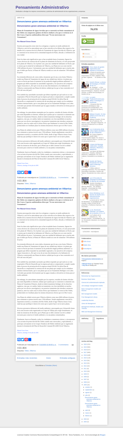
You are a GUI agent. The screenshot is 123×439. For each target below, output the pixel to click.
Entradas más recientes (27, 358)
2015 (85, 358)
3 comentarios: (63, 177)
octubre (87, 387)
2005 (85, 385)
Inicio (48, 358)
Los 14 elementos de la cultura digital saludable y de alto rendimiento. (97, 130)
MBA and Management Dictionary (92, 311)
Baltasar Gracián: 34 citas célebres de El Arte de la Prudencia (97, 115)
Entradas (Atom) (51, 365)
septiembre (89, 390)
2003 (85, 422)
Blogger (102, 435)
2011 (85, 368)
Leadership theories (88, 300)
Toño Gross (87, 241)
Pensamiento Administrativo (42, 7)
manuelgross (87, 248)
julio (86, 395)
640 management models (89, 294)
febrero (87, 415)
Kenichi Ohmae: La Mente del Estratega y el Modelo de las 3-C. (98, 83)
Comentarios (87, 57)
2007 (85, 379)
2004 (85, 419)
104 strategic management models (92, 286)
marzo (87, 413)
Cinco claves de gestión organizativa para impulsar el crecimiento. (97, 68)
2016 (85, 355)
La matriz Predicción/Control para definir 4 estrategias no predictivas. (97, 99)
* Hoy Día (85, 265)
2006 (85, 382)
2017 (85, 352)
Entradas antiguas (67, 358)
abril (86, 410)
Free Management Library (89, 297)
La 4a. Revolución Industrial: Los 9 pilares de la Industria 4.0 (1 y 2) (97, 211)
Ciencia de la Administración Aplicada (93, 282)
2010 (85, 371)
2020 (85, 344)
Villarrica (33, 183)
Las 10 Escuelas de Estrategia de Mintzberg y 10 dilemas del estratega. (97, 179)
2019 (85, 347)
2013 (85, 363)
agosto (87, 392)
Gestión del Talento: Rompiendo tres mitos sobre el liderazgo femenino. (96, 163)
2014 (85, 360)
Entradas (86, 54)
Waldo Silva (87, 245)
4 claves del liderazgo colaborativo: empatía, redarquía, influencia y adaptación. (96, 147)
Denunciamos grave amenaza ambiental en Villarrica (44, 21)
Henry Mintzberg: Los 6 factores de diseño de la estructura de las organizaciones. (97, 195)
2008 (85, 376)
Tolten (27, 183)
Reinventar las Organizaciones (91, 276)
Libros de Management (89, 303)
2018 (85, 350)
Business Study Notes (88, 279)
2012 (85, 366)
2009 (85, 374)
